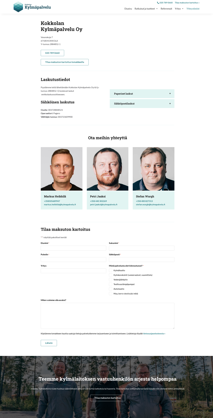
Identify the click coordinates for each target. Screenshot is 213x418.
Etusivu (128, 8)
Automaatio (119, 289)
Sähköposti (115, 254)
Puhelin (45, 254)
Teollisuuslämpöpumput (124, 284)
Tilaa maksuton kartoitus (108, 397)
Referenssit (166, 8)
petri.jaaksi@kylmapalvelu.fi (103, 204)
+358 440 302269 (98, 201)
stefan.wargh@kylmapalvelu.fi (150, 204)
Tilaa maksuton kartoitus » (187, 2)
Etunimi (45, 243)
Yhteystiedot (193, 8)
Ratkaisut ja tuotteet (146, 8)
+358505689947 (52, 201)
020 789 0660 (165, 2)
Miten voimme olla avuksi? (53, 300)
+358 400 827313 (144, 201)
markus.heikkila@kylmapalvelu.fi (60, 204)
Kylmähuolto (119, 270)
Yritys (179, 8)
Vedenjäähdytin (121, 279)
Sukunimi (114, 243)
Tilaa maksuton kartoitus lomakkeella (64, 62)
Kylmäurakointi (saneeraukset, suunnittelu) (133, 275)
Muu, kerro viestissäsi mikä (126, 293)
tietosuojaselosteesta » (154, 333)
